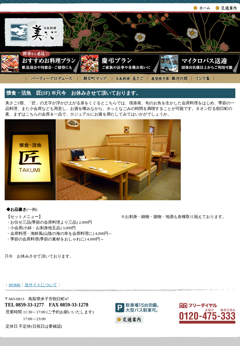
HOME (15, 284)
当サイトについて (41, 284)
